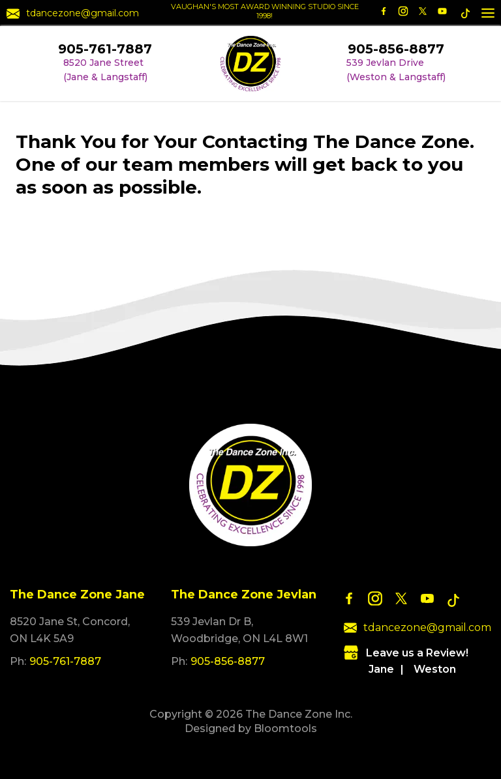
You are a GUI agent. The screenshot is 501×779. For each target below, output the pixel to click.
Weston (435, 669)
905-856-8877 (396, 48)
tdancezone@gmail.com (73, 13)
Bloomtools (285, 728)
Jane (381, 669)
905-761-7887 (105, 48)
